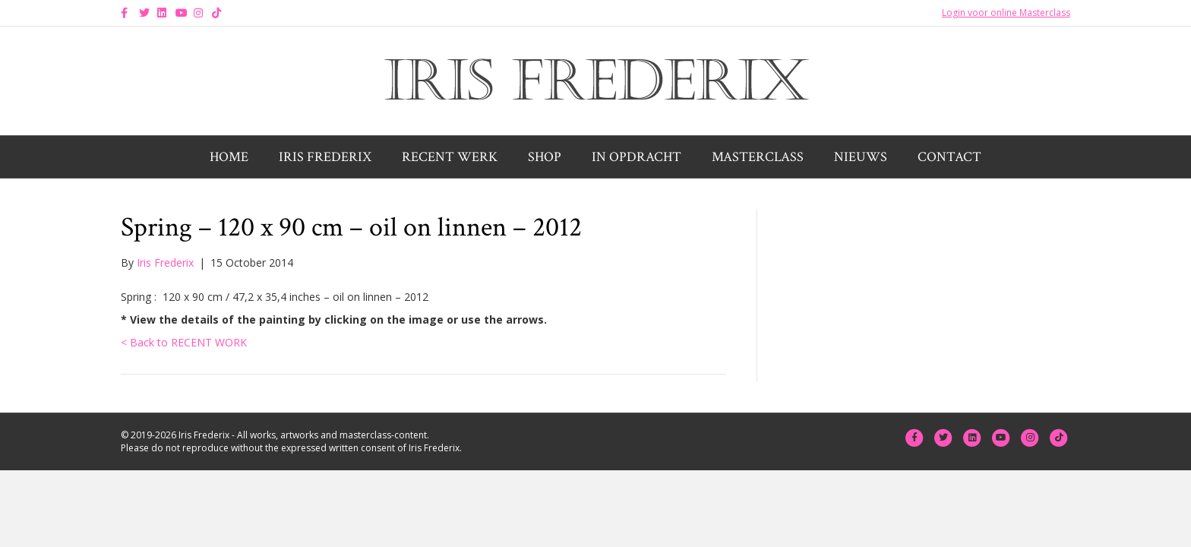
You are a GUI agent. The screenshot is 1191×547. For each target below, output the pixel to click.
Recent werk (450, 157)
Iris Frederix (325, 157)
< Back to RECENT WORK (184, 342)
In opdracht (636, 157)
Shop (544, 157)
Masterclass (758, 157)
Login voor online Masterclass (1006, 12)
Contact (949, 157)
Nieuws (860, 157)
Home (229, 157)
